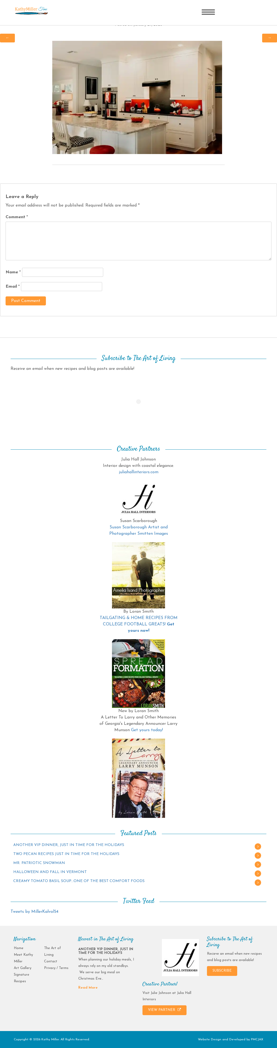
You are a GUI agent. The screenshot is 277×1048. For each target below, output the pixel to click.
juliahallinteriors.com (138, 472)
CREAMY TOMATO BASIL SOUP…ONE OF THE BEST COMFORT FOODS (79, 881)
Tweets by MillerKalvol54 (34, 912)
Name (13, 272)
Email (13, 286)
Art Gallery (22, 968)
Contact (50, 961)
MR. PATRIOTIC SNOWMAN (39, 863)
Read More (88, 987)
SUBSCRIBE (222, 970)
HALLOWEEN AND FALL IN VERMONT (50, 872)
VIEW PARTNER (164, 1010)
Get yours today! (147, 730)
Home (18, 948)
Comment (17, 217)
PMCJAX (257, 1039)
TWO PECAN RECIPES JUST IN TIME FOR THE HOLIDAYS (66, 854)
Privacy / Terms (56, 968)
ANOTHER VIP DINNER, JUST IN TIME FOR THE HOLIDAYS (68, 845)
